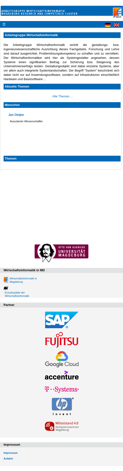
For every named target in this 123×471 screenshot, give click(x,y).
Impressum (11, 452)
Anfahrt (8, 458)
